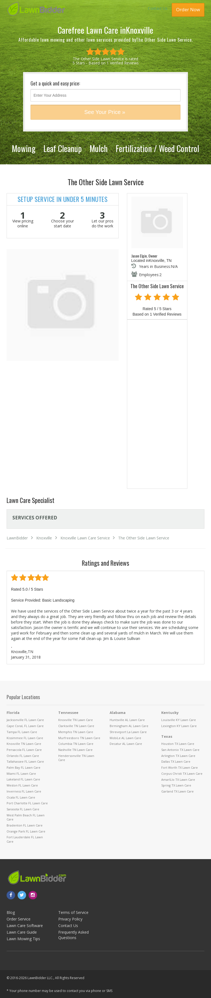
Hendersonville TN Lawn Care (76, 758)
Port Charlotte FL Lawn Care (27, 803)
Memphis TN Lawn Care (75, 732)
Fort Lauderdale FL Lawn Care (25, 839)
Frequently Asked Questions (73, 935)
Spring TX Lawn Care (176, 785)
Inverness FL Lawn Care (24, 791)
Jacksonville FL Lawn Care (25, 720)
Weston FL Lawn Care (22, 785)
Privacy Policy (70, 919)
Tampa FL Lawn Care (22, 732)
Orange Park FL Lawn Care (26, 831)
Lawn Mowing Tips (23, 938)
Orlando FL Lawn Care (23, 756)
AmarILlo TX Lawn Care (178, 779)
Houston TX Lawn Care (177, 744)
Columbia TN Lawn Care (75, 744)
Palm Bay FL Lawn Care (23, 767)
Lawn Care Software (25, 925)
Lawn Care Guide (22, 932)
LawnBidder (17, 538)
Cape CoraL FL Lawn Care (25, 726)
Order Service (18, 919)
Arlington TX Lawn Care (178, 756)
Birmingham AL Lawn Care (129, 726)
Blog (11, 912)
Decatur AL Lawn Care (126, 744)
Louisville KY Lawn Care (178, 720)
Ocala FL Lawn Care (21, 797)
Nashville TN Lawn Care (75, 750)
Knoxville (44, 538)
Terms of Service (73, 912)
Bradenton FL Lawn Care (25, 825)
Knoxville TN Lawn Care (24, 744)
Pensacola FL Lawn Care (24, 750)
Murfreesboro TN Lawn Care (79, 738)
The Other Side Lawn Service (143, 538)
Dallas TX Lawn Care (175, 761)
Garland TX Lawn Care (177, 791)
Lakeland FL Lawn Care (23, 779)
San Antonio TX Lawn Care (180, 750)
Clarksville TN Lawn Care (76, 726)
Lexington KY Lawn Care (179, 726)
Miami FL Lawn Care (21, 773)
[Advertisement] (157, 405)
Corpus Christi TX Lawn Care (181, 773)
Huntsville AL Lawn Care (127, 720)
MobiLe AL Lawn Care (125, 738)
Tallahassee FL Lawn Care (25, 761)
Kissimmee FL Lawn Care (25, 738)
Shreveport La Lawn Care (128, 732)
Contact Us (158, 8)
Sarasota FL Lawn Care (23, 809)
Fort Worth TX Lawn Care (179, 767)
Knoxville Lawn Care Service (85, 538)
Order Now (188, 9)
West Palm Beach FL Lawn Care (26, 817)
